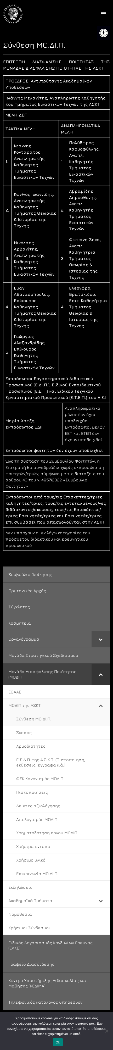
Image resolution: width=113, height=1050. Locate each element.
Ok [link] (57, 1042)
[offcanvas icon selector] (103, 14)
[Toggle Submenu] (101, 639)
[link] (103, 33)
